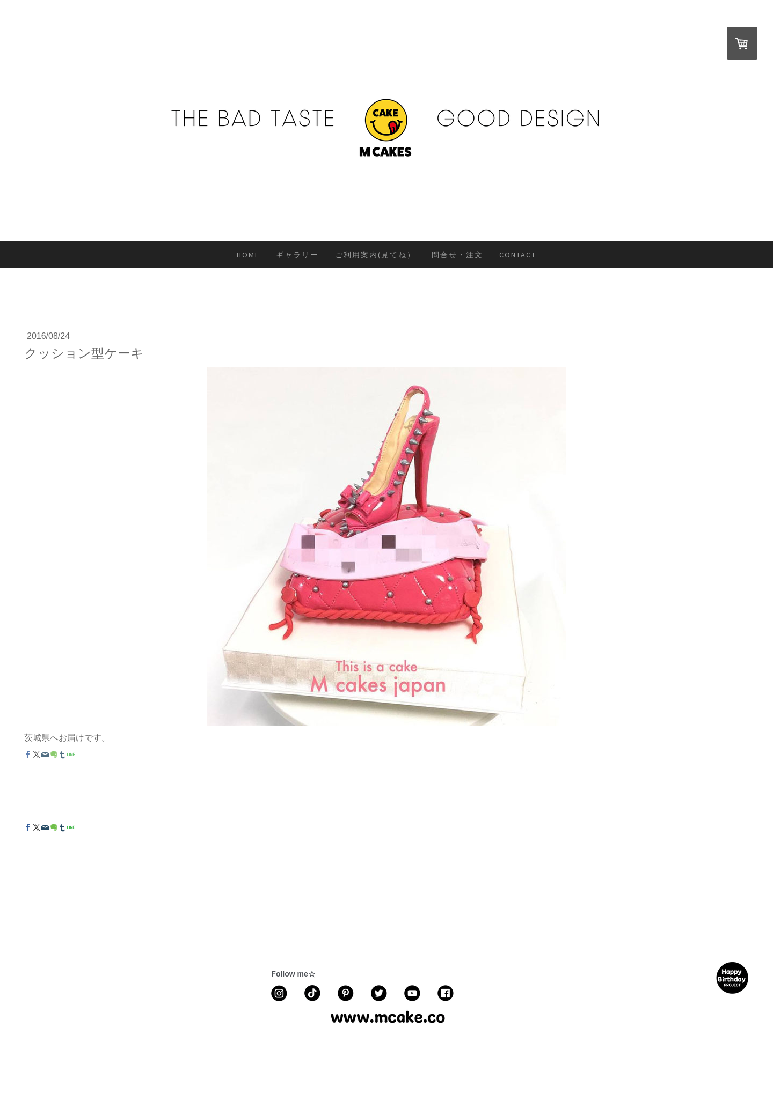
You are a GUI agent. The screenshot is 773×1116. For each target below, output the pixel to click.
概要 (28, 1057)
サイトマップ (313, 1057)
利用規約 (54, 1057)
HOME (248, 255)
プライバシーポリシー (252, 1057)
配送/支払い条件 (187, 1057)
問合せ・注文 (457, 255)
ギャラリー (297, 255)
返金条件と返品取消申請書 (115, 1057)
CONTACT (517, 255)
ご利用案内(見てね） (375, 255)
